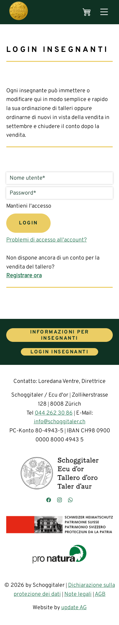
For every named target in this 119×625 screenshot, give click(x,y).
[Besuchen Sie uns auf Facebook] (48, 500)
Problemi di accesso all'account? (46, 240)
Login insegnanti (59, 352)
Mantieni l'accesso (28, 206)
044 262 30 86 (54, 413)
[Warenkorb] (87, 12)
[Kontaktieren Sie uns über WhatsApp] (70, 500)
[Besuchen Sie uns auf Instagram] (59, 500)
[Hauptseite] (18, 12)
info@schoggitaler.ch (59, 421)
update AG (74, 607)
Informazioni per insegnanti (59, 335)
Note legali (78, 594)
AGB (100, 594)
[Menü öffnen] (104, 12)
